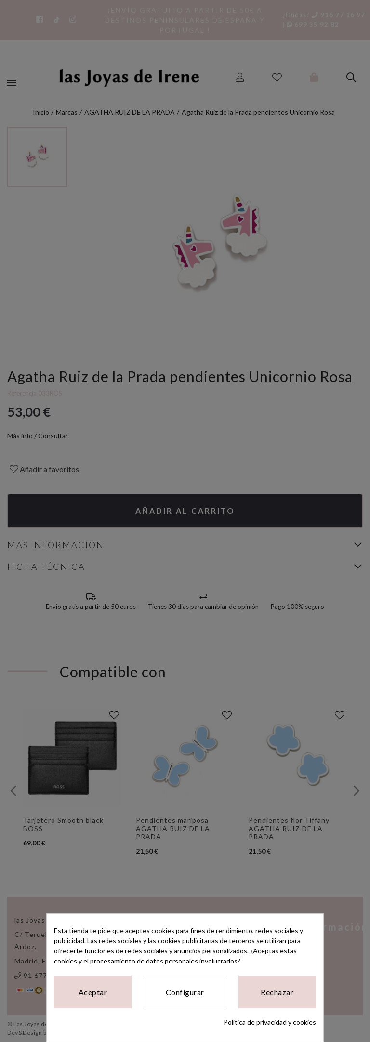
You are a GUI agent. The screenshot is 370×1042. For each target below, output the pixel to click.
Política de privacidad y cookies (270, 1022)
